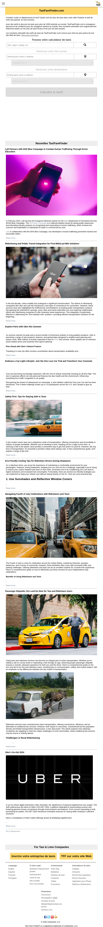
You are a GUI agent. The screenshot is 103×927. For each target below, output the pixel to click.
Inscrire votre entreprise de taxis (33, 856)
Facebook (55, 878)
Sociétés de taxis (48, 901)
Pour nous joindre (37, 884)
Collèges (75, 869)
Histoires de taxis (58, 875)
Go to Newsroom (13, 831)
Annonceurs (46, 895)
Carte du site (35, 878)
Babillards (55, 872)
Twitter (53, 881)
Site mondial (35, 881)
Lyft (7, 231)
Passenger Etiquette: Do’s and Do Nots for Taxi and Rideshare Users (38, 591)
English (11, 869)
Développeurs (46, 898)
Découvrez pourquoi (29, 35)
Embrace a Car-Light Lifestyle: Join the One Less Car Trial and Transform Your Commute (48, 361)
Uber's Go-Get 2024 (14, 752)
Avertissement (35, 875)
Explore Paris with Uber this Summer (23, 326)
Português (12, 878)
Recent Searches (79, 878)
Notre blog (55, 869)
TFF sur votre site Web (76, 856)
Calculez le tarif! (51, 92)
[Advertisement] (51, 118)
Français (11, 875)
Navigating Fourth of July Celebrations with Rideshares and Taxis (37, 494)
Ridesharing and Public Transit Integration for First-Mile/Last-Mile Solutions (42, 243)
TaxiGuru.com (46, 910)
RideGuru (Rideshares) (81, 884)
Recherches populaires (81, 875)
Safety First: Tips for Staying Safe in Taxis (25, 396)
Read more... (11, 238)
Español (11, 872)
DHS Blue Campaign (38, 223)
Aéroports (76, 872)
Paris (56, 339)
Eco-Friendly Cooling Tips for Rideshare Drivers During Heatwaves (38, 461)
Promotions (55, 884)
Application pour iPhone (81, 881)
